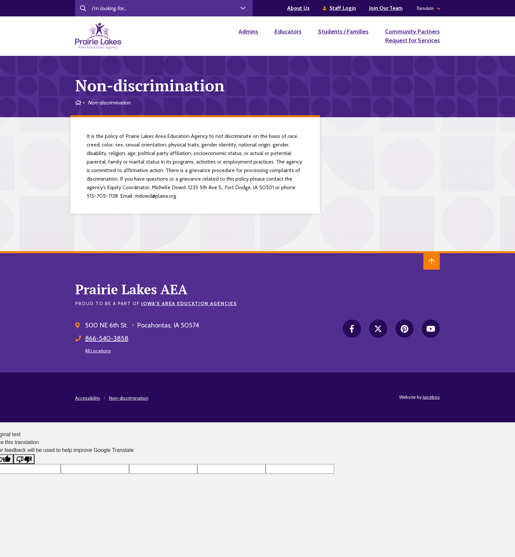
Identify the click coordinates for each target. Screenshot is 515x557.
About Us (298, 8)
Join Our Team (386, 8)
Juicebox (431, 397)
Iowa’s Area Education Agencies (189, 303)
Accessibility (87, 398)
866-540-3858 (106, 338)
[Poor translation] (23, 459)
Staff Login (342, 8)
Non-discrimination (128, 398)
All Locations (98, 351)
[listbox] (428, 8)
